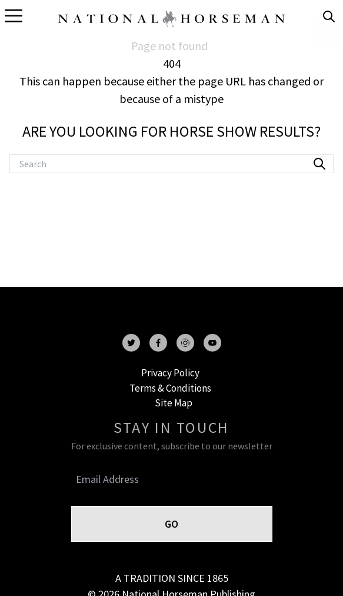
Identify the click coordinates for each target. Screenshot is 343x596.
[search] (328, 16)
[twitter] (131, 343)
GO (171, 524)
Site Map (173, 402)
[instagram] (185, 343)
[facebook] (158, 343)
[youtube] (212, 343)
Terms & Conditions (170, 388)
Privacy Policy (170, 372)
